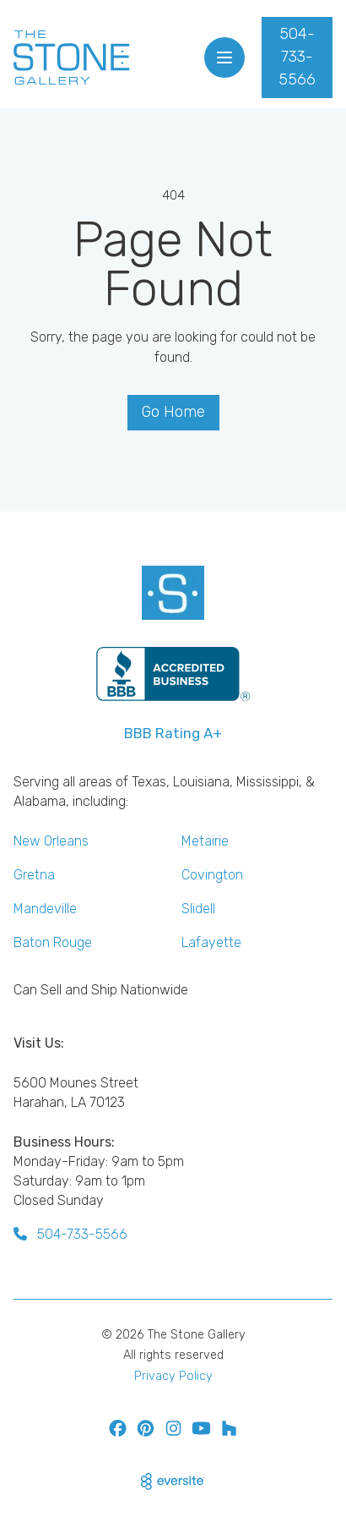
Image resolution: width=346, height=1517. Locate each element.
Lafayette (211, 942)
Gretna (34, 875)
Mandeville (45, 909)
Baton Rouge (53, 942)
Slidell (198, 909)
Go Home (173, 412)
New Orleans (51, 841)
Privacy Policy (173, 1376)
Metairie (205, 841)
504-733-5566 (297, 57)
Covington (212, 875)
